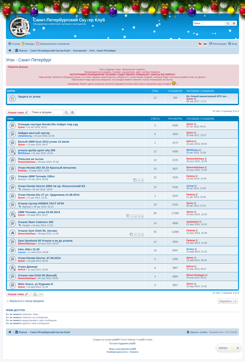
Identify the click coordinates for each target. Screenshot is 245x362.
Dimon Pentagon (195, 275)
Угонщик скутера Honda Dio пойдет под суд (48, 124)
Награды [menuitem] (29, 44)
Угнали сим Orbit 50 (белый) (37, 275)
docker (190, 249)
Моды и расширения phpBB (122, 349)
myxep (190, 185)
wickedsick (192, 221)
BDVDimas (24, 153)
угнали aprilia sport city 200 (36, 150)
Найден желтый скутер (34, 133)
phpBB (115, 340)
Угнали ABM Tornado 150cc (36, 176)
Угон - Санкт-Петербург (28, 60)
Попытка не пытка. (31, 159)
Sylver (189, 99)
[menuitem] (53, 43)
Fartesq (22, 170)
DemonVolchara (27, 162)
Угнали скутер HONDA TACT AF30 (41, 203)
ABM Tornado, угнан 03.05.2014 (39, 212)
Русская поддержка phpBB (122, 343)
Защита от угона (29, 96)
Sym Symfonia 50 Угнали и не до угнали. (45, 240)
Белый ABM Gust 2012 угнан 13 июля (43, 141)
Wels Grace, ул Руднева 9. (36, 284)
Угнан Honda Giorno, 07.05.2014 (39, 258)
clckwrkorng (25, 136)
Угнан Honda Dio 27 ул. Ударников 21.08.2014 (48, 194)
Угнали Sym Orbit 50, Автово (37, 230)
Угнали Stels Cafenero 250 (35, 222)
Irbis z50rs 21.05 (29, 249)
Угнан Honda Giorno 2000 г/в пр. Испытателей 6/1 (51, 186)
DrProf (190, 141)
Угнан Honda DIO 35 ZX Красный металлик (47, 167)
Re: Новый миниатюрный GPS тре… (207, 96)
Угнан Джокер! (28, 266)
